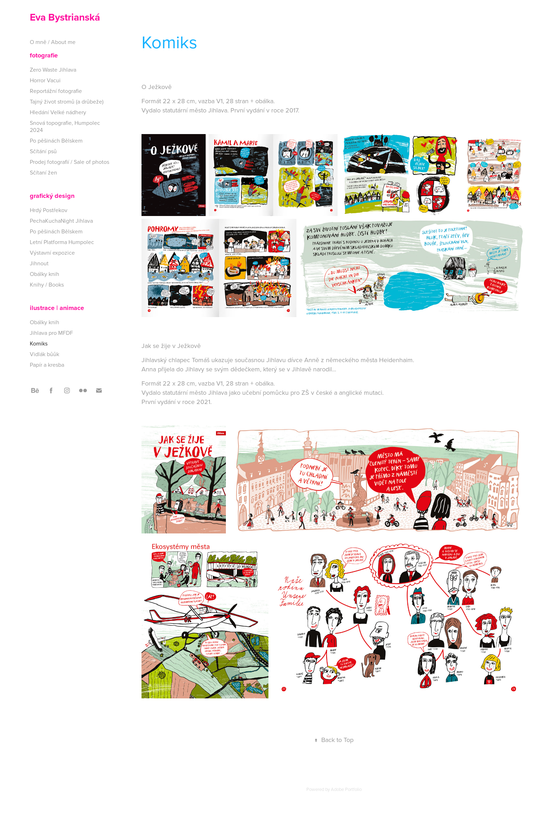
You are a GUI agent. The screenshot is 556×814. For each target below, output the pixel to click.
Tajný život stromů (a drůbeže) (67, 101)
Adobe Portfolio (346, 789)
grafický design (52, 195)
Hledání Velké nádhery (58, 112)
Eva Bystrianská (65, 17)
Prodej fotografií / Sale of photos (69, 162)
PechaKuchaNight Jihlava (61, 221)
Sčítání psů (43, 151)
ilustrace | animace (57, 307)
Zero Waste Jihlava (53, 69)
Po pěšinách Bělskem (56, 140)
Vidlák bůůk (44, 354)
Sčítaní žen (43, 172)
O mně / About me (53, 42)
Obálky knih (44, 274)
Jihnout (39, 263)
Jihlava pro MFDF (51, 333)
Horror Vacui (45, 80)
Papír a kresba (47, 365)
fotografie (44, 55)
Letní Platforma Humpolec (62, 242)
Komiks (39, 343)
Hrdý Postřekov (48, 210)
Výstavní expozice (52, 252)
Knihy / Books (47, 284)
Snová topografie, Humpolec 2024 (65, 126)
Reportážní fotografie (56, 91)
